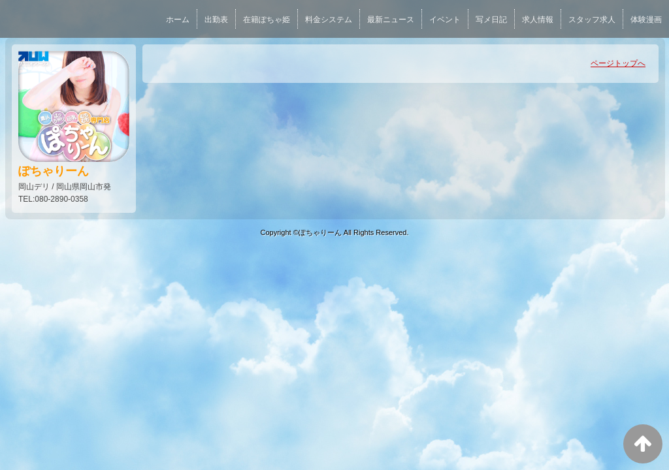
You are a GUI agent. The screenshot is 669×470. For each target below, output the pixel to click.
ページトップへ (618, 63)
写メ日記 (491, 19)
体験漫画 (646, 19)
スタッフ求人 (591, 19)
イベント (445, 19)
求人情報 (537, 19)
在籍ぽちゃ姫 (266, 19)
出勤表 (216, 19)
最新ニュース (390, 19)
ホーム (177, 19)
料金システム (328, 19)
